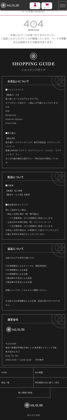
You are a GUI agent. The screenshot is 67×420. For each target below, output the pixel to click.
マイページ (35, 7)
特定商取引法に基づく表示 (47, 382)
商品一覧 (5, 382)
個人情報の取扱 (25, 392)
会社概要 (39, 372)
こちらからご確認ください (34, 290)
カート (47, 7)
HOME (4, 372)
